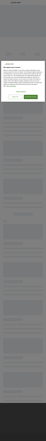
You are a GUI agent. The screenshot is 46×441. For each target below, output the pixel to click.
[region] (23, 81)
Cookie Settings (21, 91)
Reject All (15, 96)
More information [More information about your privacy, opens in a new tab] (11, 86)
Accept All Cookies (31, 96)
